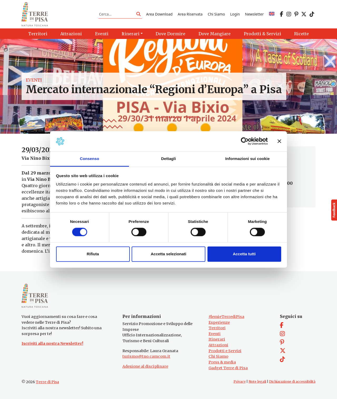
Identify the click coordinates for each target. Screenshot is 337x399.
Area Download (159, 14)
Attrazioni (218, 345)
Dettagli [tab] (168, 158)
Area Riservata (190, 14)
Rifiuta (93, 254)
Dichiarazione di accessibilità (292, 381)
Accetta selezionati (168, 254)
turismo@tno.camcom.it (146, 356)
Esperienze (219, 322)
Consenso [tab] (89, 158)
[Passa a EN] (272, 14)
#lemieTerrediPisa (226, 316)
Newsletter (254, 14)
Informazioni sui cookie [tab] (247, 158)
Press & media (222, 362)
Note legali (257, 381)
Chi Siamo (216, 14)
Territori (217, 328)
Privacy (240, 381)
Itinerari (217, 339)
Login (235, 14)
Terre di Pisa (47, 382)
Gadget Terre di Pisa (228, 368)
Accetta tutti (244, 254)
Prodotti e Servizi (225, 350)
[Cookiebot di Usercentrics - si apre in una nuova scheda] (245, 141)
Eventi (34, 80)
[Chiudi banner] (279, 141)
